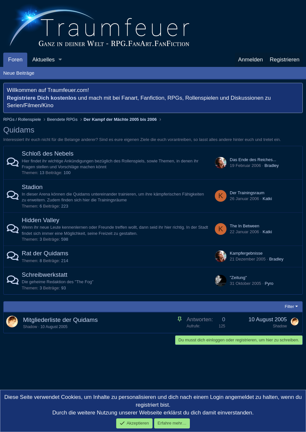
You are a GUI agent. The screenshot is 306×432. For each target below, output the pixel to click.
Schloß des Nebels (47, 153)
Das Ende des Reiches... (253, 159)
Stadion (32, 187)
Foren (15, 60)
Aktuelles (43, 60)
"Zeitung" (238, 277)
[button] (60, 60)
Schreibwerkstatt (44, 274)
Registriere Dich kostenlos (41, 98)
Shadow (30, 326)
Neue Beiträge (18, 73)
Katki (267, 198)
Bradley (271, 165)
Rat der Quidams (45, 253)
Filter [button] (289, 306)
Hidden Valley (40, 220)
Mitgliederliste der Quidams (60, 319)
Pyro (269, 283)
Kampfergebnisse (246, 253)
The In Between (244, 225)
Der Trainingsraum (247, 192)
